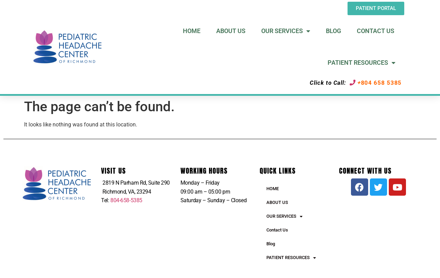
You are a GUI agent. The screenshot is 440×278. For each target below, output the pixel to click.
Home (191, 30)
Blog (333, 30)
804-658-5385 (126, 200)
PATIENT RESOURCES (291, 258)
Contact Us (375, 30)
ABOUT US (277, 202)
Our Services (285, 31)
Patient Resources (361, 62)
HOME (272, 188)
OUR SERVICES (284, 216)
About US (230, 30)
